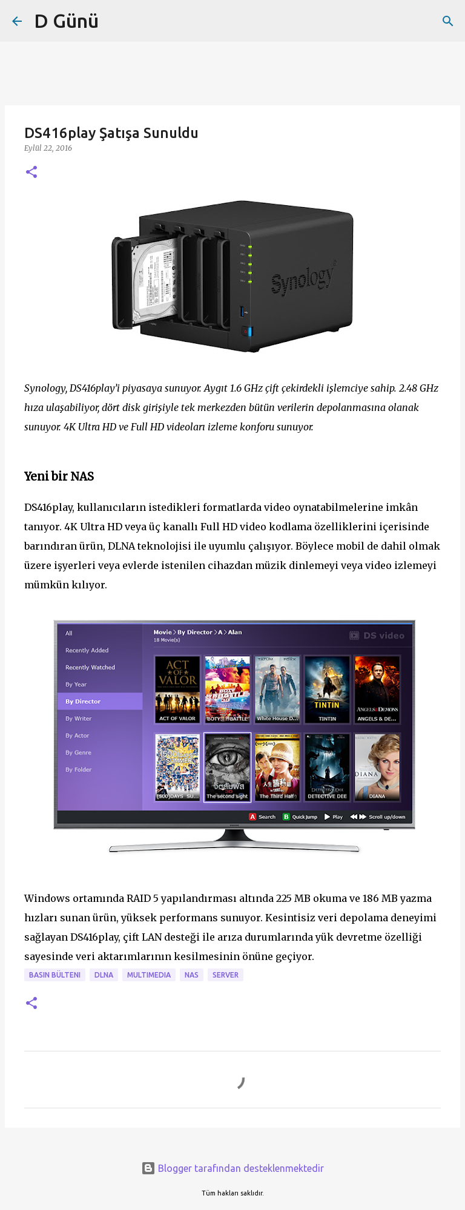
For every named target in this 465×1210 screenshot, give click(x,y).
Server (226, 975)
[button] (31, 173)
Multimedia (149, 975)
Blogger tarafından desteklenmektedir (232, 1168)
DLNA (103, 975)
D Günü (66, 20)
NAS (192, 975)
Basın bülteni (55, 975)
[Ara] (448, 21)
